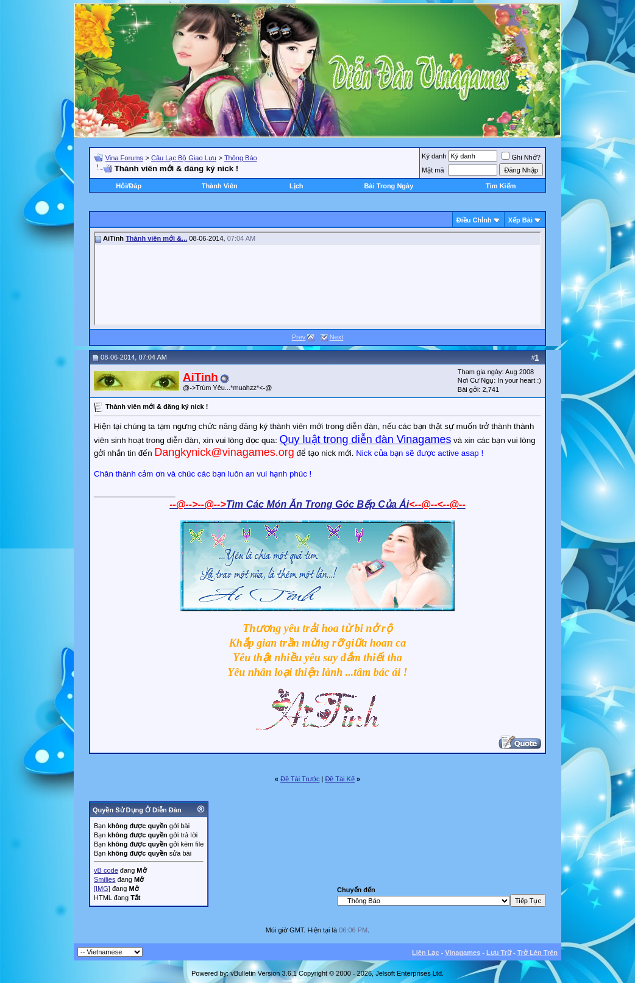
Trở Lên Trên (537, 952)
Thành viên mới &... (156, 238)
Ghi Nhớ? (521, 157)
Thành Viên (220, 186)
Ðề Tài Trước (299, 778)
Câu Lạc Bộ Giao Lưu (183, 157)
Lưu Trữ (498, 952)
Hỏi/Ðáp (128, 186)
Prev (299, 337)
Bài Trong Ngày (389, 186)
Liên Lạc (425, 952)
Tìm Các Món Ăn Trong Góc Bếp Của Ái (317, 504)
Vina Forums (124, 157)
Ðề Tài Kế (339, 778)
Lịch (296, 186)
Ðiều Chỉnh (474, 220)
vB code (106, 870)
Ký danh (434, 156)
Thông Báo (240, 157)
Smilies (104, 879)
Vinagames (462, 952)
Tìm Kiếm (501, 186)
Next (337, 337)
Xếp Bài (520, 220)
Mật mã (433, 170)
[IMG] (102, 888)
